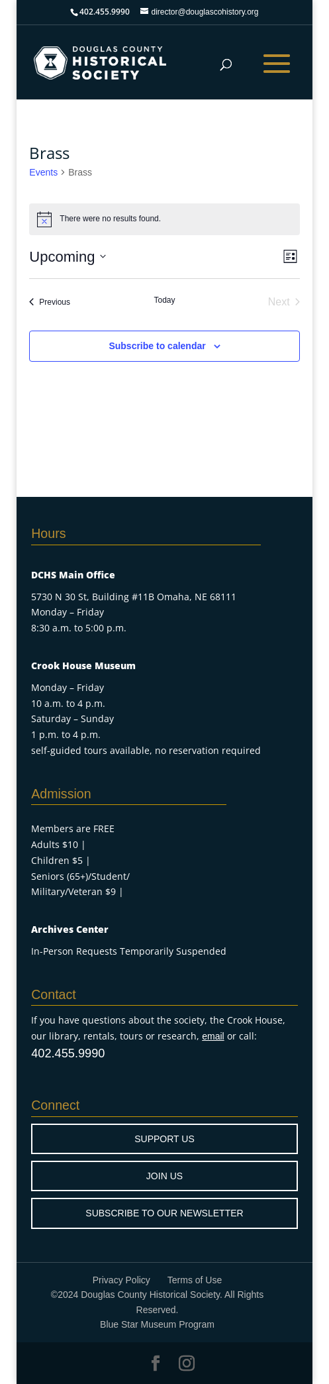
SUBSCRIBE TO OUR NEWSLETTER (164, 1213)
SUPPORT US (164, 1139)
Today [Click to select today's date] (164, 300)
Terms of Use (194, 1280)
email (213, 1036)
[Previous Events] (49, 302)
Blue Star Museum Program (157, 1324)
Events (43, 172)
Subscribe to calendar (157, 346)
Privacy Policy (121, 1280)
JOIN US (164, 1176)
